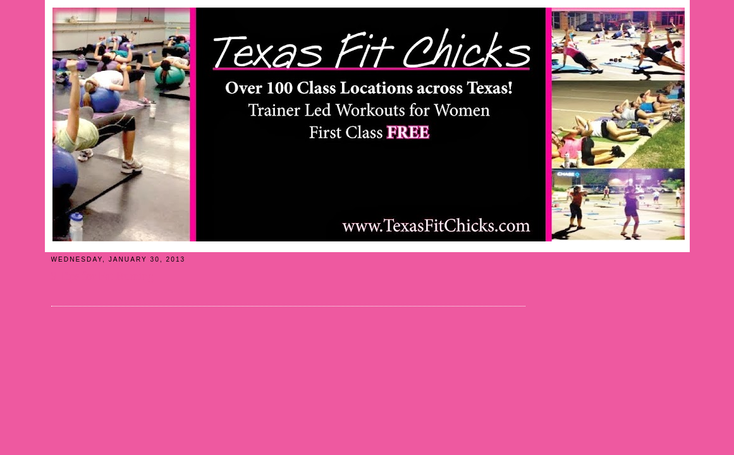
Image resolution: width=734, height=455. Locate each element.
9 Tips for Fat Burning (102, 276)
